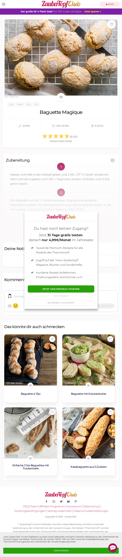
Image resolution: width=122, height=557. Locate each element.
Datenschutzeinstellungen (91, 511)
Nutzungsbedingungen (30, 511)
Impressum (73, 506)
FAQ (26, 506)
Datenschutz (91, 506)
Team (34, 506)
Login (110, 4)
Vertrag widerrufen (59, 511)
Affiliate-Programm (51, 506)
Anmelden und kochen (61, 302)
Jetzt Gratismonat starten (61, 289)
